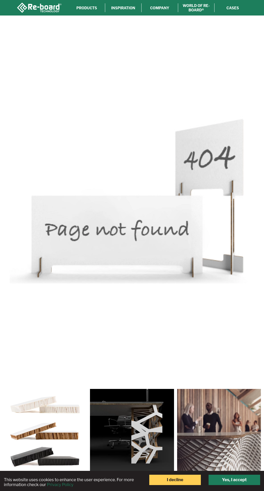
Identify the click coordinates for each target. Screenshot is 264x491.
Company (159, 8)
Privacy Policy (60, 484)
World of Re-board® (196, 7)
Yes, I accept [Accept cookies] (234, 479)
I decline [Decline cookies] (175, 479)
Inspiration (123, 8)
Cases (232, 8)
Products (86, 8)
